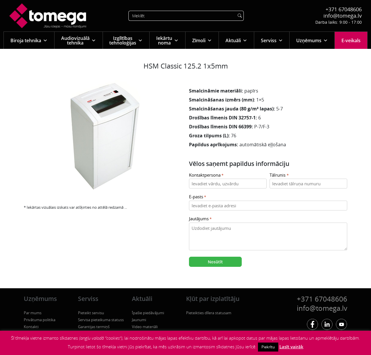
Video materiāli (145, 326)
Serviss (272, 40)
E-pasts (197, 197)
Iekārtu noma (167, 40)
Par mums (32, 312)
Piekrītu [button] (268, 347)
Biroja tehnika (29, 40)
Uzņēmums (312, 40)
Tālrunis (279, 175)
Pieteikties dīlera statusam (208, 312)
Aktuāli (236, 40)
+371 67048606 (343, 9)
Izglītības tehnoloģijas (126, 40)
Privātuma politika (39, 319)
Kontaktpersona (206, 175)
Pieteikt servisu (91, 312)
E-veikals (351, 40)
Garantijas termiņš (94, 326)
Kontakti (31, 326)
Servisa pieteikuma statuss (101, 319)
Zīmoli (202, 40)
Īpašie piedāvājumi (148, 312)
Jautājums (200, 219)
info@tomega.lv (342, 15)
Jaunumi (139, 319)
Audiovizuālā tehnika (78, 40)
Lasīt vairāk (291, 347)
